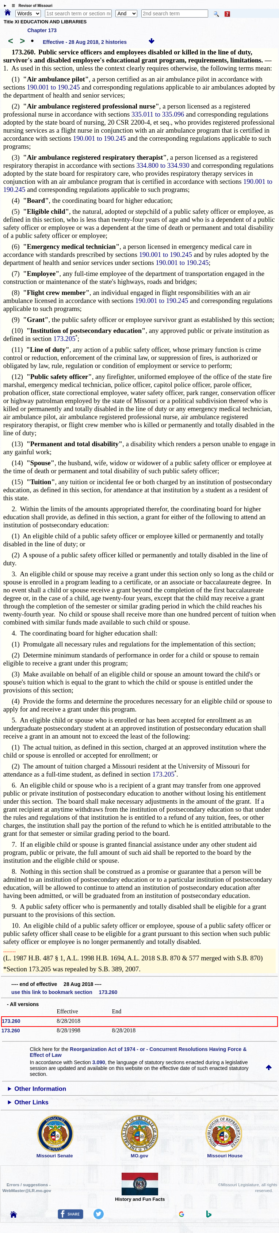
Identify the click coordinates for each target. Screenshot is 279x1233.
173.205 (64, 338)
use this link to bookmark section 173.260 (64, 992)
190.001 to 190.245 (53, 87)
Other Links (32, 1102)
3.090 (98, 1062)
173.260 (11, 1021)
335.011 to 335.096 (157, 114)
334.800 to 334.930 (162, 165)
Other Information (40, 1088)
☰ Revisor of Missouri (30, 6)
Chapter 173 (42, 30)
